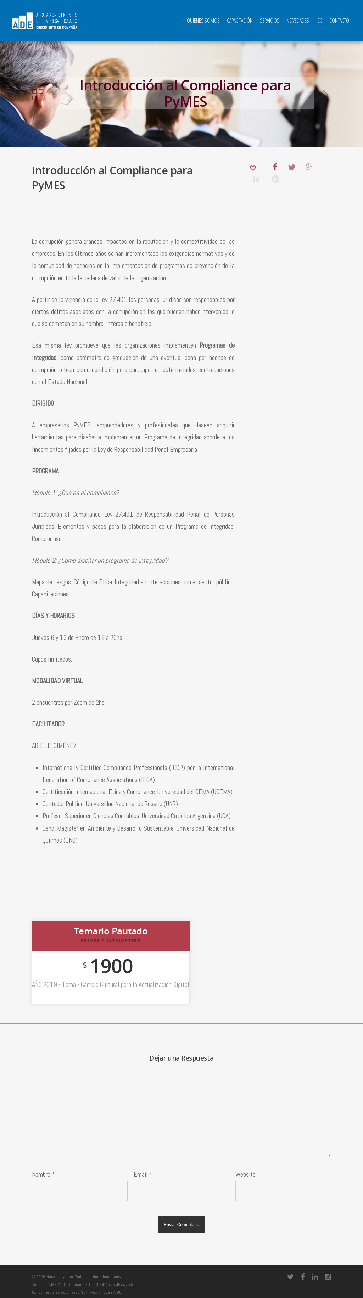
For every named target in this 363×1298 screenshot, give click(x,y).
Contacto (339, 20)
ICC (319, 20)
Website (245, 1174)
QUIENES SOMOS (203, 20)
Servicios (269, 20)
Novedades (297, 20)
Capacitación (240, 20)
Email (143, 1174)
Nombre (43, 1174)
